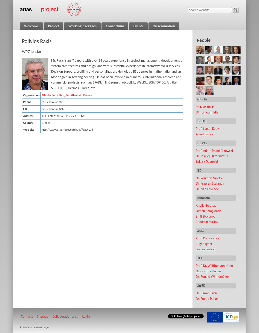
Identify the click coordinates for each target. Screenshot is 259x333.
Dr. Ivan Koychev (207, 189)
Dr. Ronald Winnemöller (212, 277)
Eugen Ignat (204, 244)
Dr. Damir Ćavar (207, 293)
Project (53, 26)
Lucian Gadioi (205, 249)
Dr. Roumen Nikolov (209, 178)
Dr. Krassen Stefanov (210, 183)
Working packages (82, 26)
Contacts (27, 316)
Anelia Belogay (206, 205)
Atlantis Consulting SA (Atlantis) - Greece (66, 95)
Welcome (31, 26)
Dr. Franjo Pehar (207, 299)
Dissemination (164, 26)
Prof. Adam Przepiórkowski (214, 151)
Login (86, 316)
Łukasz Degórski (207, 162)
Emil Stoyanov (205, 216)
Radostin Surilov (207, 222)
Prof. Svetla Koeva (208, 129)
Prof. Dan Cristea (207, 238)
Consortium (115, 26)
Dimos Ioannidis (207, 112)
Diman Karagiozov (208, 211)
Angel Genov (205, 134)
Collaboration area (65, 316)
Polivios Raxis (205, 107)
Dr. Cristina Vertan (208, 271)
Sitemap (42, 316)
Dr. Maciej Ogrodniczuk (212, 156)
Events (138, 26)
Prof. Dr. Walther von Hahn (214, 266)
